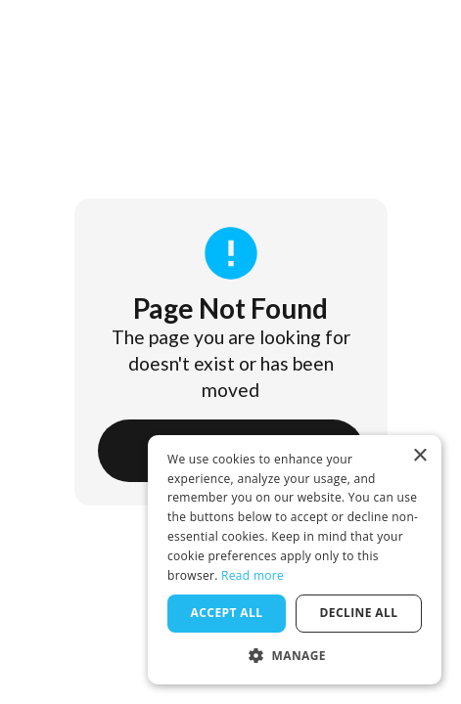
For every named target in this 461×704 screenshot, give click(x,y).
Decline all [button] (359, 612)
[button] (294, 655)
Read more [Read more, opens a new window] (252, 575)
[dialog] (294, 559)
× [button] (419, 456)
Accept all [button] (227, 612)
